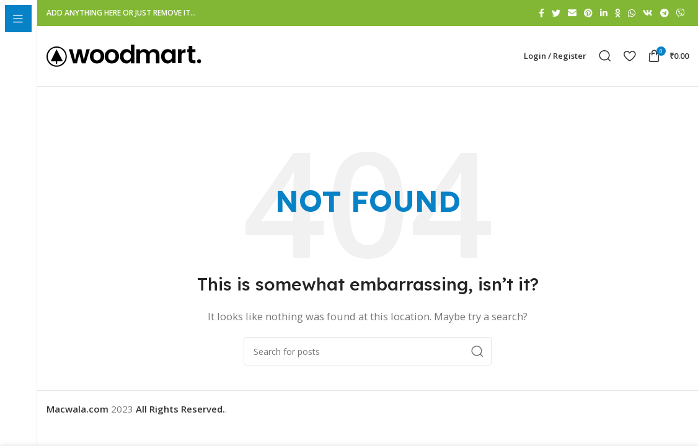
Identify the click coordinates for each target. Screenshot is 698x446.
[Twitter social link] (556, 13)
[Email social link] (572, 13)
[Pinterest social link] (588, 13)
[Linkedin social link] (603, 13)
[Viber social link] (681, 13)
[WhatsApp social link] (631, 13)
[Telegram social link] (664, 13)
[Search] (605, 58)
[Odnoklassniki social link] (617, 13)
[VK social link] (647, 13)
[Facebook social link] (541, 13)
